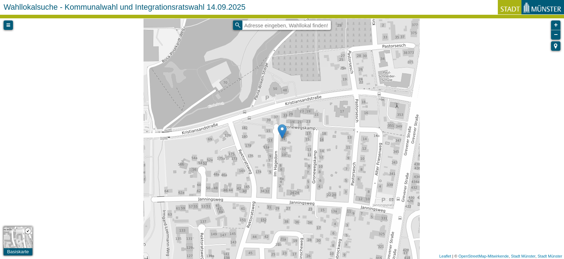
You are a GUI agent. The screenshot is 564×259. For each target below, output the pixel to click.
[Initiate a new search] (237, 25)
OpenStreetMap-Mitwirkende (483, 256)
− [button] (556, 35)
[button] (555, 46)
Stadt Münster (523, 256)
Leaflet (445, 256)
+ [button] (556, 25)
